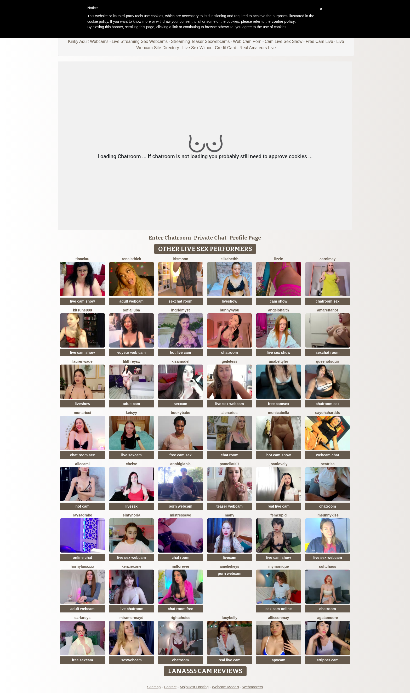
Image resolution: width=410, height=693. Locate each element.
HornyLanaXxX (82, 566)
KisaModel (180, 361)
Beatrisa (328, 464)
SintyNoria (131, 515)
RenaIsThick (131, 259)
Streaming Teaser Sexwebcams (200, 41)
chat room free (180, 609)
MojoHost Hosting (194, 687)
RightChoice (180, 618)
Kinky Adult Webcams (88, 41)
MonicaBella (278, 413)
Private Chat (210, 238)
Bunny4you (229, 310)
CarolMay (327, 259)
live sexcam (131, 455)
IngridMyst (180, 310)
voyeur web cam (131, 352)
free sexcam (82, 660)
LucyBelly (229, 618)
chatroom (229, 352)
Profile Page (245, 238)
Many (229, 515)
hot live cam (180, 352)
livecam (229, 557)
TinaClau (82, 259)
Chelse (131, 464)
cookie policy (283, 21)
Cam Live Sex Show (283, 41)
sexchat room (180, 301)
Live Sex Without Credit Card (209, 48)
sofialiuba (131, 310)
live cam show (82, 301)
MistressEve (180, 515)
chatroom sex (327, 301)
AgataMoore (327, 618)
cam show (278, 301)
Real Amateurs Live (258, 48)
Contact (170, 687)
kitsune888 (82, 310)
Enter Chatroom (170, 238)
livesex (131, 506)
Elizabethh (229, 259)
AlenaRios (229, 413)
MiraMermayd (131, 618)
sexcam (180, 404)
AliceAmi (82, 464)
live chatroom (131, 609)
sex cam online (278, 609)
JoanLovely (278, 464)
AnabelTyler (278, 361)
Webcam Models (225, 687)
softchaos (327, 566)
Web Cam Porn (247, 41)
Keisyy (131, 413)
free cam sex (180, 455)
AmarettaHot (327, 310)
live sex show (278, 352)
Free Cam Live (319, 41)
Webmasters (252, 687)
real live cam (278, 506)
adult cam (131, 404)
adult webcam (131, 301)
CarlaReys (82, 618)
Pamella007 (230, 464)
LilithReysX (131, 361)
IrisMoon (180, 259)
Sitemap (154, 687)
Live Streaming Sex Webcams (140, 41)
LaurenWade (82, 361)
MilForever (180, 566)
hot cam (82, 506)
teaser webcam (230, 506)
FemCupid (278, 515)
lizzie (278, 259)
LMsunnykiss (327, 515)
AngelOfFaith (278, 310)
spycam (278, 660)
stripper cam (328, 660)
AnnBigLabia (180, 464)
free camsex (278, 404)
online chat (82, 557)
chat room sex (82, 455)
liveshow (229, 301)
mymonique (278, 566)
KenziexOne (131, 566)
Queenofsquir (327, 361)
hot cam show (278, 455)
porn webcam (180, 506)
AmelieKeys (229, 566)
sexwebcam (131, 660)
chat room (229, 455)
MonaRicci (82, 413)
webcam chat (327, 455)
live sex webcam (229, 404)
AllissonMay (278, 618)
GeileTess (229, 361)
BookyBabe (180, 413)
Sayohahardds (327, 413)
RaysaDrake (82, 515)
